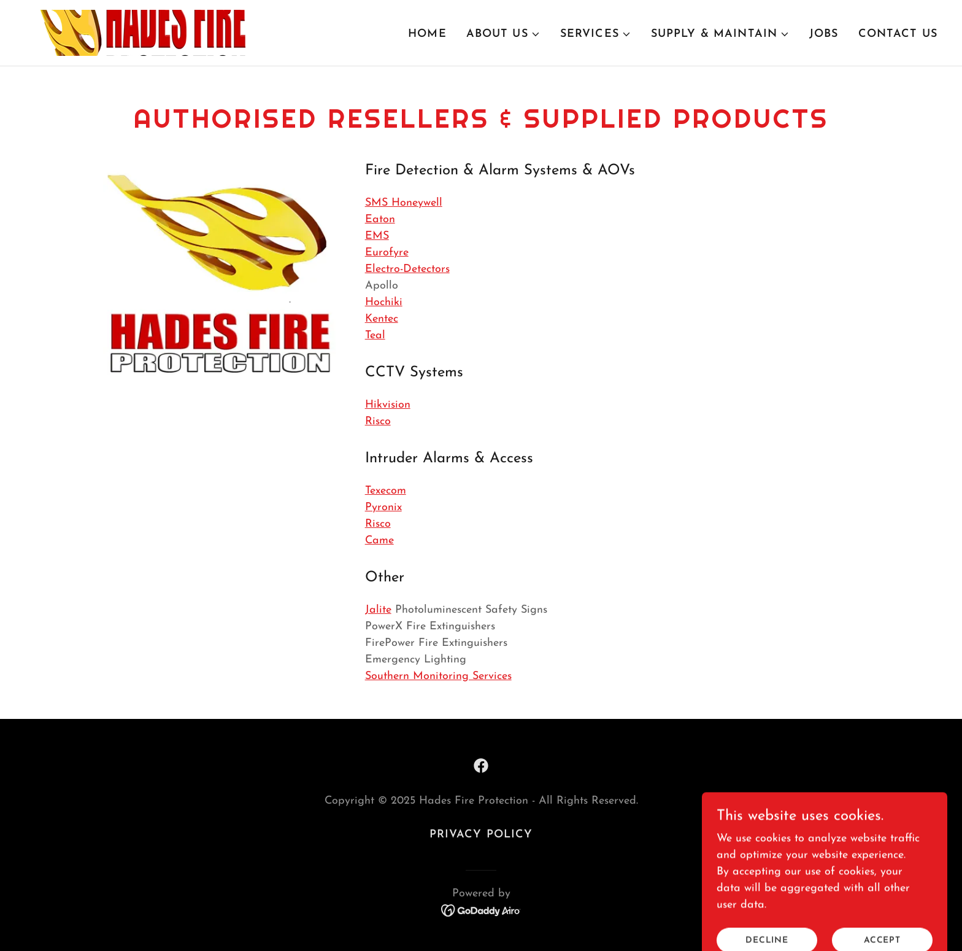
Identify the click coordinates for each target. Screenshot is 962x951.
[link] (139, 32)
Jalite (378, 610)
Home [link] (427, 34)
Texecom (385, 491)
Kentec (381, 319)
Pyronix (383, 507)
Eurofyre (387, 252)
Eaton (380, 219)
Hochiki (383, 302)
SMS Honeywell (403, 203)
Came (379, 540)
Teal (375, 335)
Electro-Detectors (407, 269)
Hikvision (387, 405)
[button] (503, 34)
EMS (377, 236)
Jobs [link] (824, 34)
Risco (378, 421)
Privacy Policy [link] (481, 834)
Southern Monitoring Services (438, 676)
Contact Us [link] (897, 34)
